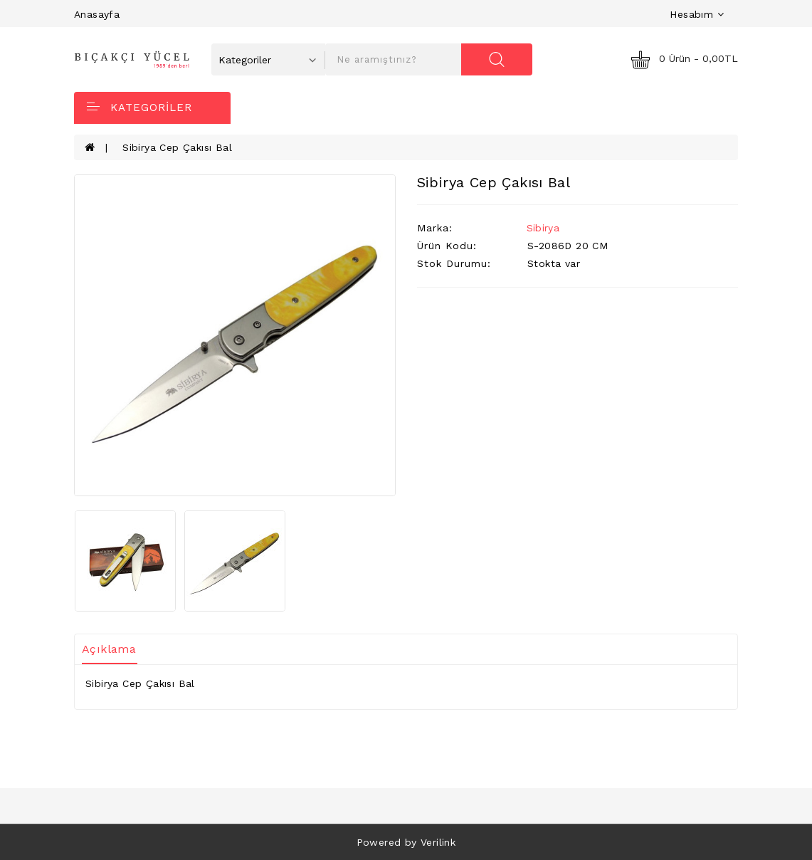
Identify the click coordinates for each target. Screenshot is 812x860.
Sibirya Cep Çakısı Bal (177, 147)
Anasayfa (97, 14)
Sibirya (543, 228)
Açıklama (109, 649)
